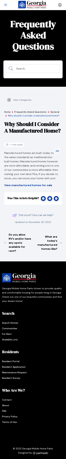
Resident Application (14, 366)
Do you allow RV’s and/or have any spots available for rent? (17, 243)
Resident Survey (11, 378)
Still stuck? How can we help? (33, 215)
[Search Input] (36, 68)
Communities (9, 328)
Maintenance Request (14, 372)
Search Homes (10, 322)
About (5, 405)
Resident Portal (10, 361)
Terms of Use (9, 422)
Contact (7, 399)
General (54, 112)
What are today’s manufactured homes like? (49, 243)
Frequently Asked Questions (30, 112)
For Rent (7, 333)
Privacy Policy (10, 416)
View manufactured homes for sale (28, 185)
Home (7, 112)
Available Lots (10, 339)
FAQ (4, 410)
